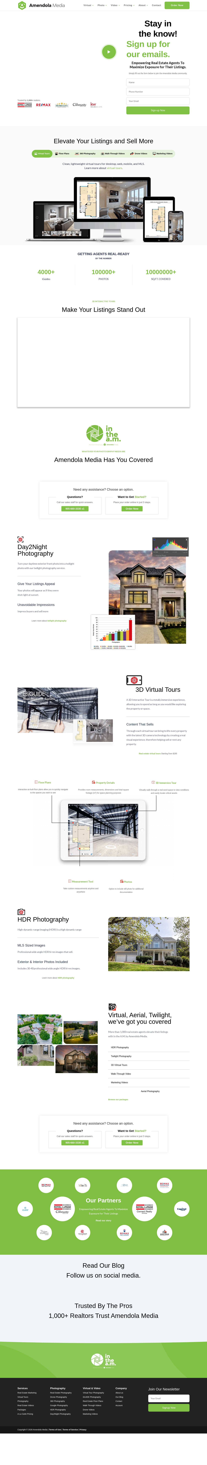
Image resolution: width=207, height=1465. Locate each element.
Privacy (83, 1430)
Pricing (128, 5)
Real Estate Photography (61, 1393)
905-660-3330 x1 (75, 508)
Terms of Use (55, 1430)
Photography (22, 1401)
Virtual (87, 5)
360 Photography (57, 1401)
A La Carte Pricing (25, 1414)
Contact (156, 5)
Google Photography (59, 1405)
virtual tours (114, 168)
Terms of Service (70, 1430)
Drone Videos (89, 1410)
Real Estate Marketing (26, 1393)
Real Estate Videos (25, 1405)
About (142, 5)
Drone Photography (58, 1397)
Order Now (177, 5)
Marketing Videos (90, 1414)
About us (119, 1393)
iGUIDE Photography (92, 1397)
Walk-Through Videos (92, 1405)
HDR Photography (58, 1410)
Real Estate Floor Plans (93, 1401)
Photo (101, 5)
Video (114, 5)
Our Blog (119, 1397)
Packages (21, 1410)
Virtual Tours (22, 1397)
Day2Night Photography (60, 1414)
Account (119, 1405)
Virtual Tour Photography (93, 1393)
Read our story (103, 1220)
